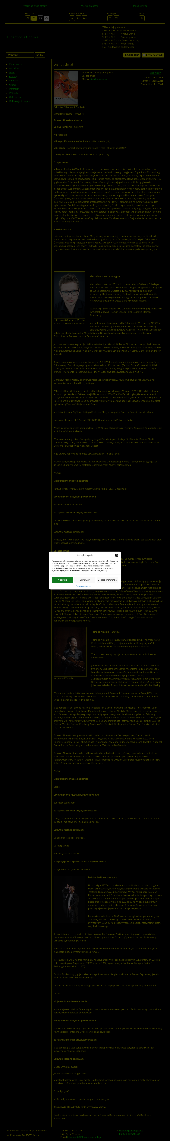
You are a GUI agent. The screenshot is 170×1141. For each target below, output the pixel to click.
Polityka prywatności (84, 586)
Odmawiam (85, 579)
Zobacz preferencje (107, 579)
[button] (116, 555)
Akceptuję (62, 579)
